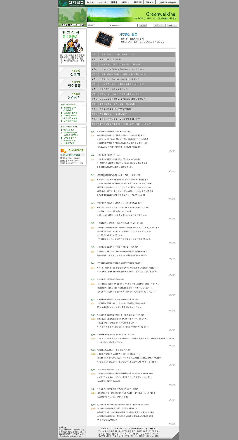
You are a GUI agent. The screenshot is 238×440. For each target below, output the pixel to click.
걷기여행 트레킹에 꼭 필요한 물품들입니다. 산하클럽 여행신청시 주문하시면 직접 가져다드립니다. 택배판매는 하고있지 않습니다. (72, 59)
